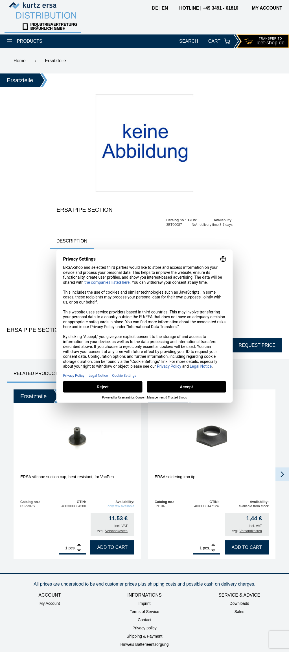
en (165, 8)
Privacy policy (144, 628)
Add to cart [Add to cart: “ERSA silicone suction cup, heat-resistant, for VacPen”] (112, 547)
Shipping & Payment (145, 636)
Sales (239, 611)
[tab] (72, 241)
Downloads (239, 603)
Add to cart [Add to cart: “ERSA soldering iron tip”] (246, 547)
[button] (282, 474)
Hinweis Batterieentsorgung (144, 644)
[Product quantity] (63, 548)
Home (20, 60)
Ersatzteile (55, 60)
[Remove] (79, 550)
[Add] (79, 545)
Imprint (145, 603)
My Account (50, 603)
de (155, 8)
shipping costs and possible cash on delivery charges (201, 584)
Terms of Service (144, 611)
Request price (257, 345)
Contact (144, 620)
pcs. (72, 548)
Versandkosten (116, 531)
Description (71, 241)
